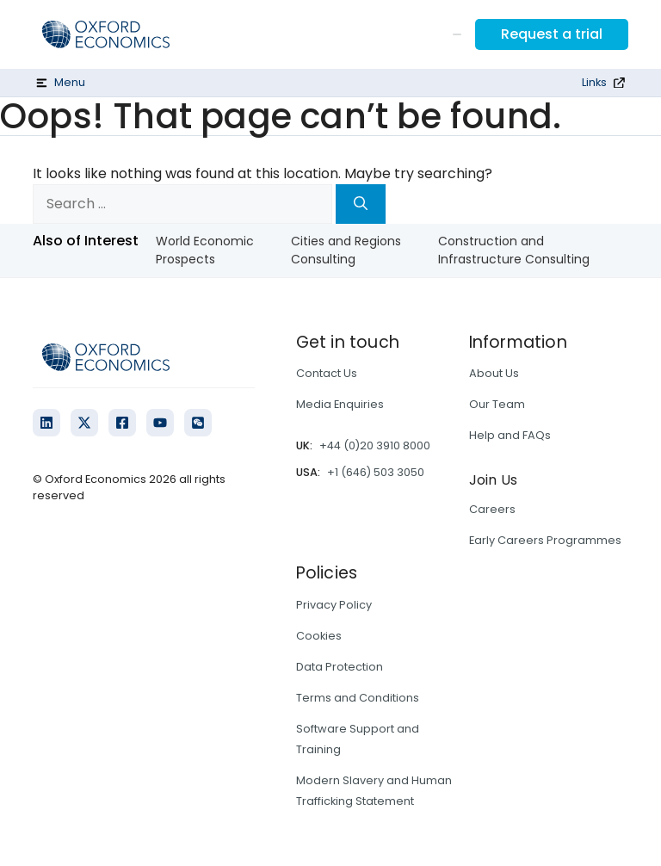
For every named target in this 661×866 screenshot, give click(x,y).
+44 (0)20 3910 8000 (374, 445)
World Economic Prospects (205, 250)
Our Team (497, 404)
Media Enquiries (340, 404)
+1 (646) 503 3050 (375, 472)
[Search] (361, 204)
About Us (494, 373)
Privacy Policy (334, 604)
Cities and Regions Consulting (346, 250)
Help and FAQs (510, 435)
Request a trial (551, 34)
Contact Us (326, 373)
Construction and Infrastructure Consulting (514, 250)
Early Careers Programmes (545, 540)
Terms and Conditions (357, 697)
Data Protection (339, 666)
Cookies (319, 635)
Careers (492, 509)
